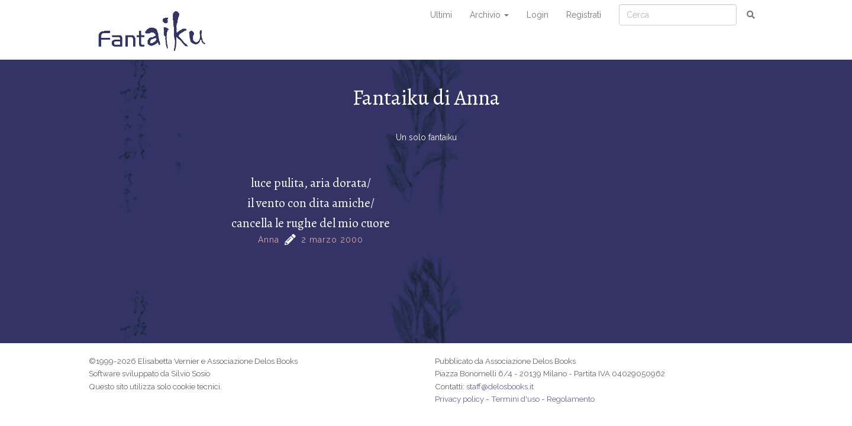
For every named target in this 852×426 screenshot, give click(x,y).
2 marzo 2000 (332, 239)
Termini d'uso (515, 399)
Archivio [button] (489, 15)
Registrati (583, 15)
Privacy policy (459, 399)
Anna (268, 239)
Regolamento (571, 399)
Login (537, 15)
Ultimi (441, 15)
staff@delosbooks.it (500, 386)
